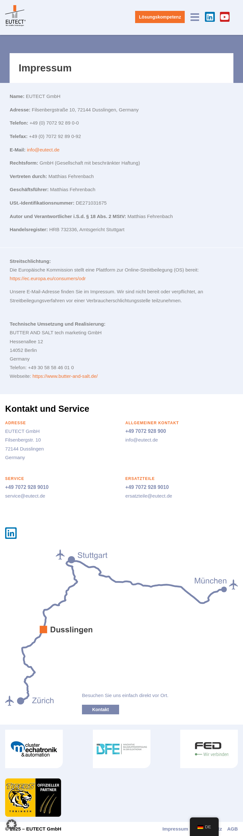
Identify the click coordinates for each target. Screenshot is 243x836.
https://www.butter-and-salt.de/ (65, 376)
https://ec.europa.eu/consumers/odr (47, 278)
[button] (11, 824)
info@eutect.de (43, 149)
